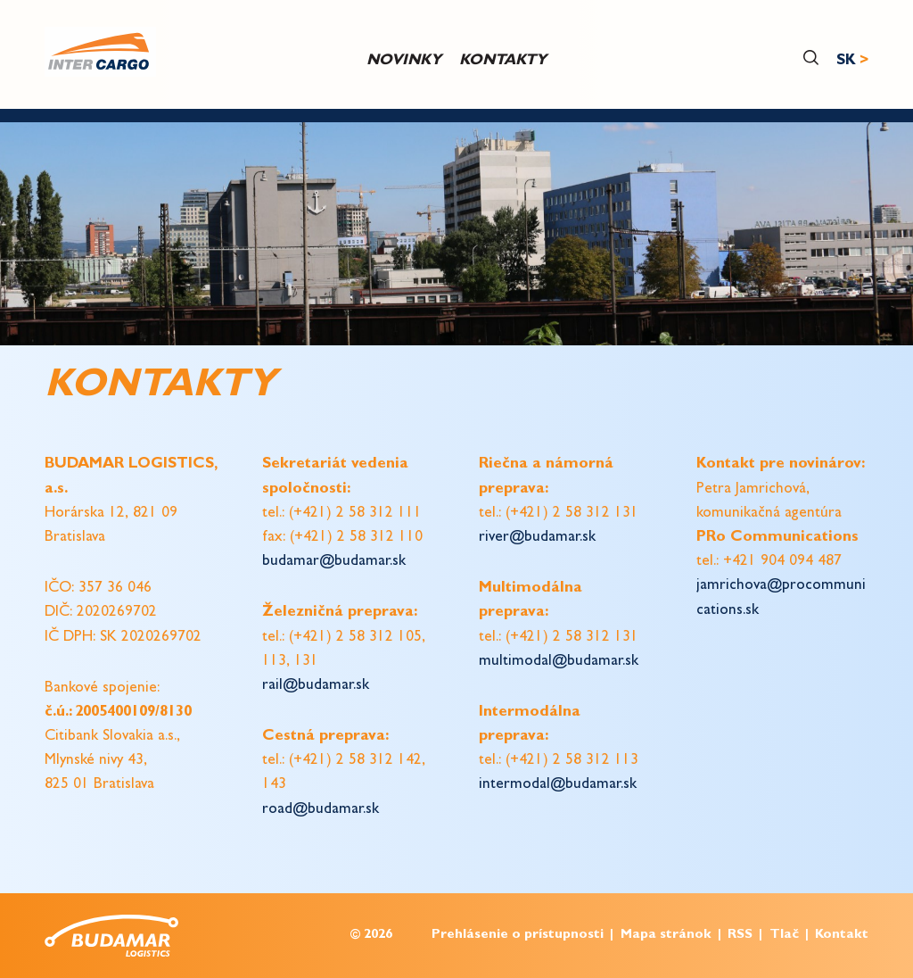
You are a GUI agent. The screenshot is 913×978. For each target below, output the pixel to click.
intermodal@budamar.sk (558, 784)
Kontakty (503, 61)
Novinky (403, 61)
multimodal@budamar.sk (558, 661)
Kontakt (841, 935)
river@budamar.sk (537, 537)
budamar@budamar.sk (334, 561)
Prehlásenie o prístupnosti (518, 935)
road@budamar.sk (320, 809)
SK (846, 61)
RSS (740, 935)
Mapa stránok (666, 935)
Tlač (784, 935)
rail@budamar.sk (315, 685)
